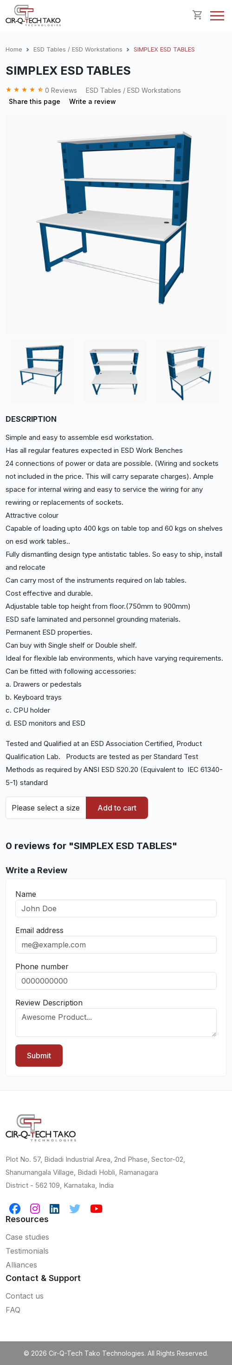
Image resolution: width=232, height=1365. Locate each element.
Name (25, 894)
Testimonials (27, 1251)
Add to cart (116, 807)
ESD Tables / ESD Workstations (77, 49)
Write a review (92, 101)
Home (14, 49)
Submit (39, 1055)
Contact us (25, 1296)
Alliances (21, 1264)
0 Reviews (42, 90)
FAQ (13, 1309)
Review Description (49, 1002)
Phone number (42, 966)
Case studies (27, 1237)
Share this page (34, 101)
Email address (39, 930)
